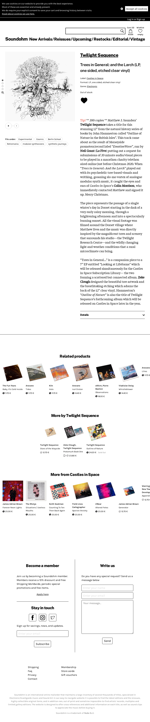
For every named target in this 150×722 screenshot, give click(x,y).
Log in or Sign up (136, 19)
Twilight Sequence (99, 55)
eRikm (98, 385)
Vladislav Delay (126, 385)
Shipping (33, 667)
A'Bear (98, 504)
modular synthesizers (33, 144)
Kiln (51, 385)
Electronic (92, 86)
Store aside (68, 671)
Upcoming (82, 39)
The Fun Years (9, 385)
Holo (51, 389)
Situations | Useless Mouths (35, 509)
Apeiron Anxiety (79, 510)
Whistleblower (126, 389)
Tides (28, 389)
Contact (32, 678)
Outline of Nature (95, 448)
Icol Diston (77, 389)
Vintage (137, 39)
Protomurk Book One (73, 451)
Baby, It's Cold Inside (13, 389)
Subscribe (42, 644)
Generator (123, 507)
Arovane (30, 385)
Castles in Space (95, 78)
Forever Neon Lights (12, 507)
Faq (30, 671)
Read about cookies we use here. (18, 13)
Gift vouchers (69, 674)
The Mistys (31, 504)
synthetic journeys (57, 144)
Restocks (102, 39)
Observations (101, 392)
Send (107, 641)
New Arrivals (40, 39)
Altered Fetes (101, 507)
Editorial (120, 39)
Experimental (25, 139)
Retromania (12, 144)
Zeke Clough (69, 445)
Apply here (43, 594)
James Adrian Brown (13, 504)
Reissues (62, 39)
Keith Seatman (56, 504)
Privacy (32, 674)
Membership (68, 667)
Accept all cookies (136, 8)
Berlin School (54, 139)
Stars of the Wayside (50, 448)
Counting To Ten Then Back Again (57, 509)
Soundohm (16, 39)
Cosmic (40, 139)
